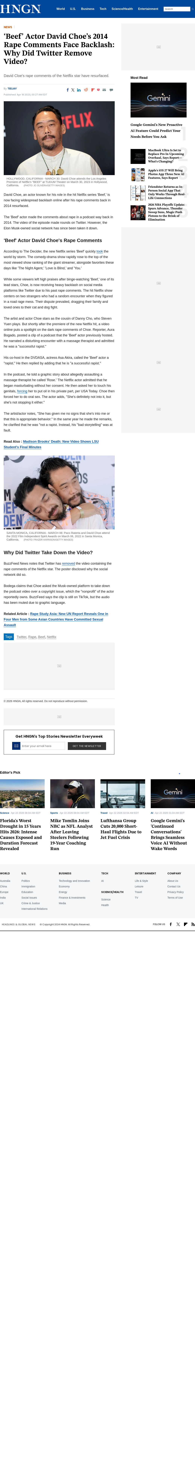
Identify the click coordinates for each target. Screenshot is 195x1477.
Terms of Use (175, 897)
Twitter (21, 637)
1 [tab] (179, 773)
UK (2, 903)
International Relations (34, 908)
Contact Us (173, 886)
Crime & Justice (30, 903)
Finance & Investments (72, 897)
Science (4, 813)
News (8, 27)
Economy (64, 886)
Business (87, 8)
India (3, 897)
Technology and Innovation (74, 880)
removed (68, 563)
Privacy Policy (175, 892)
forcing (22, 391)
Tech (103, 8)
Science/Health (122, 8)
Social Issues (29, 897)
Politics (25, 880)
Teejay (12, 88)
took (100, 251)
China (3, 886)
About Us (172, 880)
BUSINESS (65, 873)
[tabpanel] (72, 816)
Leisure (139, 886)
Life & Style (141, 880)
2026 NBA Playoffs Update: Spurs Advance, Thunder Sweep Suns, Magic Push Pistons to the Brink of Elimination (166, 212)
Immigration (28, 886)
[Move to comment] (111, 90)
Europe (4, 892)
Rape (32, 637)
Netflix (51, 637)
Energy (63, 892)
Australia (5, 880)
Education (27, 892)
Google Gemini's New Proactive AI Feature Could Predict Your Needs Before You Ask (156, 131)
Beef (41, 637)
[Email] (104, 90)
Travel (104, 813)
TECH (104, 873)
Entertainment (148, 8)
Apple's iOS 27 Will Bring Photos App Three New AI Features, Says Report (166, 174)
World (60, 8)
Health (105, 905)
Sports (54, 813)
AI (152, 813)
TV (136, 897)
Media (62, 903)
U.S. (73, 8)
